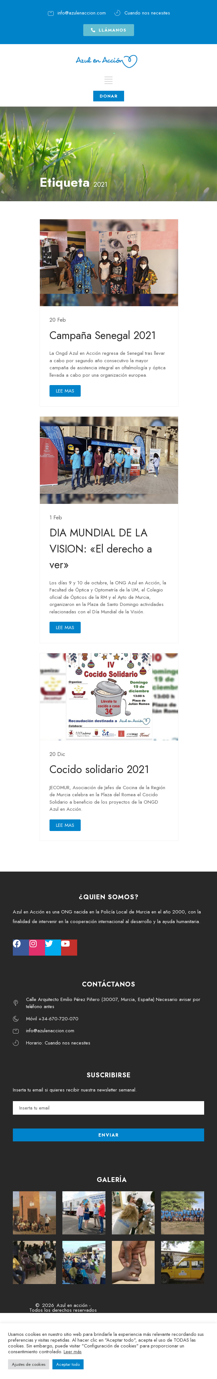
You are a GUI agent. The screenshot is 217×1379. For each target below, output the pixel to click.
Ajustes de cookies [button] (28, 1364)
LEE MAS (65, 390)
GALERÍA (112, 1180)
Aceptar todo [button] (68, 1364)
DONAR (109, 92)
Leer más (73, 1351)
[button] (108, 27)
